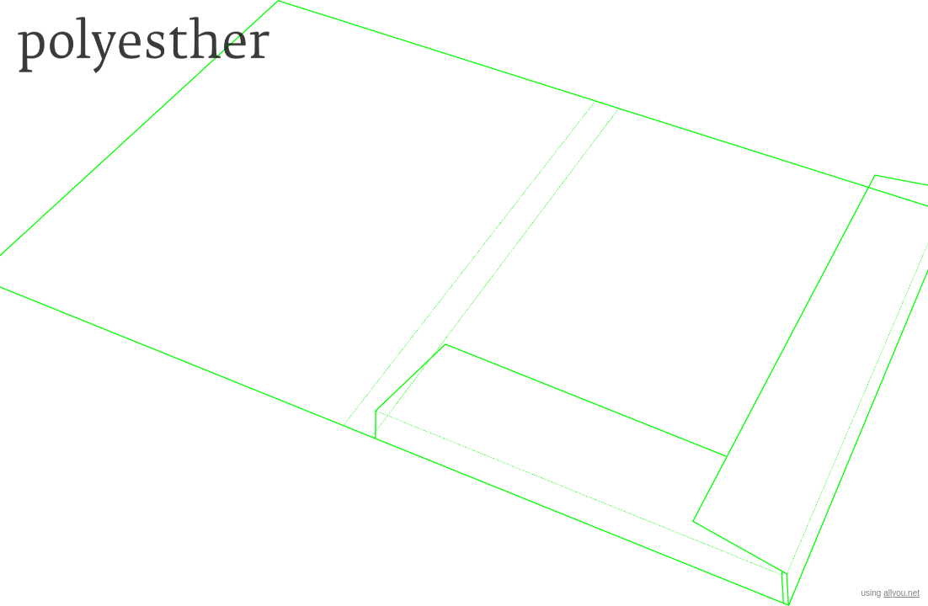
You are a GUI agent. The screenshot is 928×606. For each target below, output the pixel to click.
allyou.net (901, 593)
